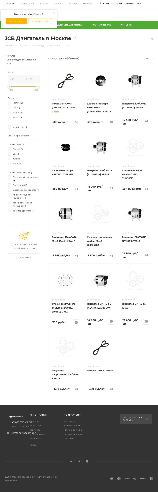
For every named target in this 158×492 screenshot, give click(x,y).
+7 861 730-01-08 (22, 422)
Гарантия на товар (73, 434)
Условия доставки (73, 430)
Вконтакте (71, 461)
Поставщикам (37, 434)
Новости (34, 421)
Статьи (33, 445)
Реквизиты (36, 438)
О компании (39, 415)
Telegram (79, 461)
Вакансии (35, 425)
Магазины (69, 421)
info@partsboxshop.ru (24, 432)
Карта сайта (11, 480)
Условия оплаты (72, 425)
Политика (69, 438)
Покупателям (73, 415)
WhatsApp (87, 461)
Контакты (35, 430)
